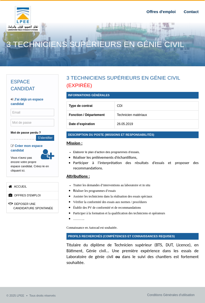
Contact (191, 11)
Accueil (18, 186)
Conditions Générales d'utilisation (171, 295)
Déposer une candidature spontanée (31, 206)
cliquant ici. (18, 170)
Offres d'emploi (161, 11)
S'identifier (45, 138)
